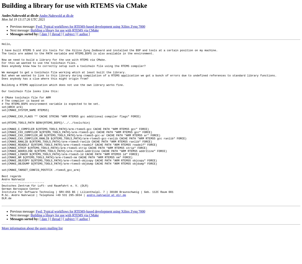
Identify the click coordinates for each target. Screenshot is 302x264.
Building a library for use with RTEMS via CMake (65, 30)
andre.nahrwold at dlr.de (106, 226)
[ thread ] (56, 34)
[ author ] (83, 34)
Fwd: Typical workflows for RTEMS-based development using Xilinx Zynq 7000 (90, 26)
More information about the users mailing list (32, 260)
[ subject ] (70, 34)
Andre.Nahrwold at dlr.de (56, 15)
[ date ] (44, 34)
